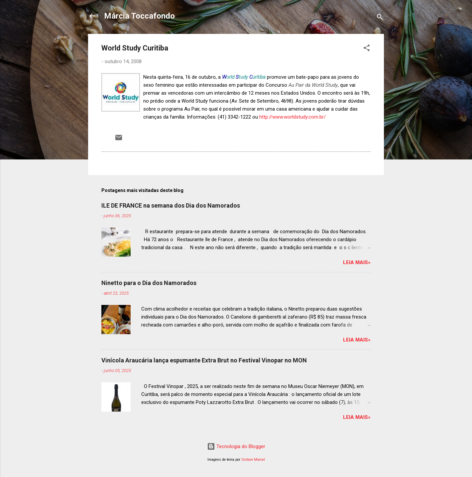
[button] (367, 49)
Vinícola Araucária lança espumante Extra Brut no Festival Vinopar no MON (204, 360)
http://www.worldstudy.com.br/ (292, 117)
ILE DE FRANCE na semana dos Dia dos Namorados (170, 205)
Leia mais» (357, 262)
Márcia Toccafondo (139, 16)
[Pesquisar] (380, 18)
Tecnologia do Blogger (236, 446)
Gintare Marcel (253, 459)
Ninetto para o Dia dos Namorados (148, 282)
